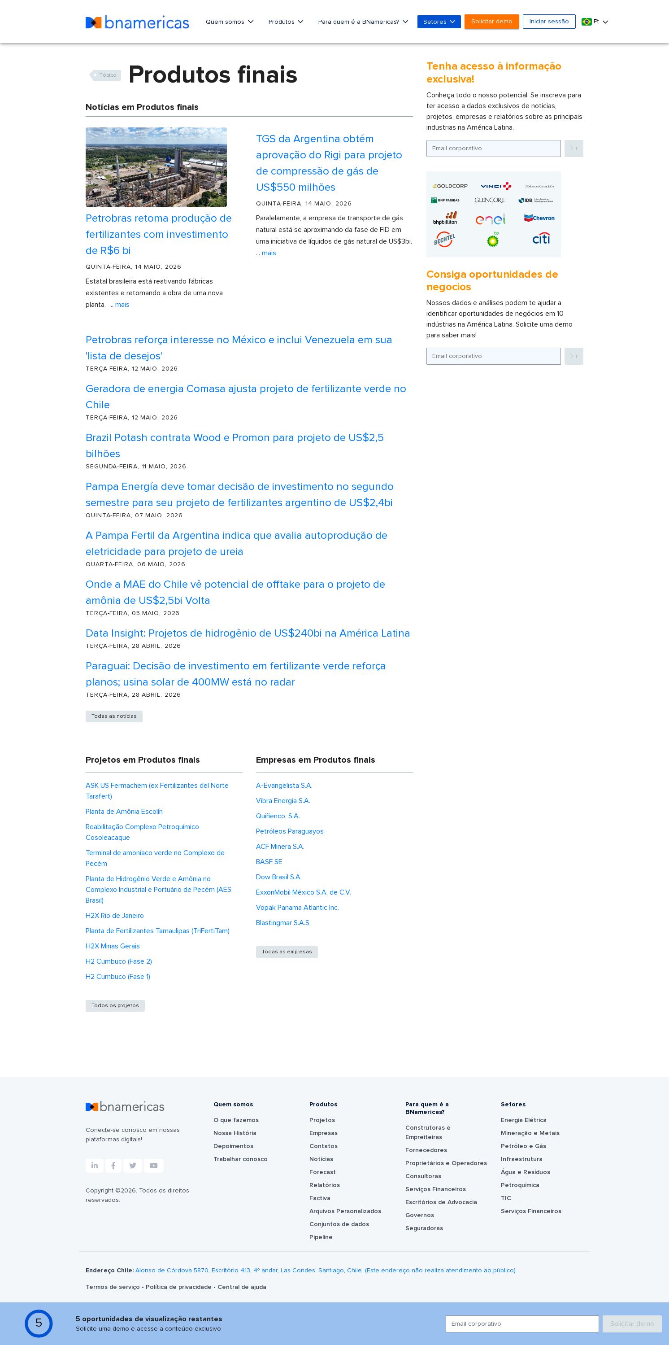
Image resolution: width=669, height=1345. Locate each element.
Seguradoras (424, 1228)
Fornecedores (426, 1150)
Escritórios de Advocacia (441, 1202)
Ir (574, 148)
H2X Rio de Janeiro (115, 915)
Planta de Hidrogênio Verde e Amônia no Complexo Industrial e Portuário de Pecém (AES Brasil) (158, 889)
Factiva (319, 1198)
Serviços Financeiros (435, 1189)
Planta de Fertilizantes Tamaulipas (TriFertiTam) (158, 931)
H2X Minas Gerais (113, 946)
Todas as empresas (287, 952)
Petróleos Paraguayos (290, 831)
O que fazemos (236, 1120)
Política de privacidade (179, 1287)
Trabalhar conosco (240, 1159)
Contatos (323, 1146)
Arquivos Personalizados (345, 1211)
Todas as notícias (114, 716)
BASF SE (269, 861)
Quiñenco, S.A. (278, 816)
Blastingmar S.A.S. (283, 922)
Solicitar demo (492, 21)
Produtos (282, 22)
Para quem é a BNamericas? (359, 22)
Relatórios (324, 1185)
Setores (435, 22)
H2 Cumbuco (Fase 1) (118, 976)
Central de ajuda (241, 1287)
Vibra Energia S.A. (283, 800)
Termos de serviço (114, 1287)
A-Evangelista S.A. (284, 785)
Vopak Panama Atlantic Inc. (297, 907)
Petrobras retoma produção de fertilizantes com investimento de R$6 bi (159, 234)
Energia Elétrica (524, 1120)
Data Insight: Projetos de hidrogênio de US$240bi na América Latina (248, 633)
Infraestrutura (522, 1159)
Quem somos (226, 22)
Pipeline (321, 1237)
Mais (122, 304)
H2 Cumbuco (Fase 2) (119, 961)
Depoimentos (233, 1146)
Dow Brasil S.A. (279, 877)
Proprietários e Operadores (446, 1163)
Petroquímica (520, 1185)
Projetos (322, 1120)
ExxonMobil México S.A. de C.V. (303, 892)
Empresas (323, 1133)
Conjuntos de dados (339, 1224)
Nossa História (234, 1133)
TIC (506, 1198)
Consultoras (423, 1176)
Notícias (321, 1159)
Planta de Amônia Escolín (124, 811)
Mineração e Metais (530, 1133)
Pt (591, 22)
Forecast (322, 1172)
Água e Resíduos (525, 1172)
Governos (419, 1215)
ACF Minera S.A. (280, 846)
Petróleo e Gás (523, 1146)
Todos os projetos (115, 1006)
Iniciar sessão (549, 21)
